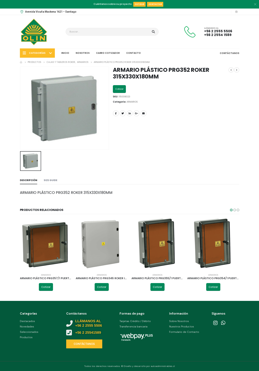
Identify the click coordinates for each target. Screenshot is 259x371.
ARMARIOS (132, 101)
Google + (136, 113)
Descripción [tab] (28, 180)
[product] (46, 244)
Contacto (133, 53)
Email (144, 113)
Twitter (123, 113)
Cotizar (139, 4)
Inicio (65, 53)
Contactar (155, 4)
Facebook (116, 113)
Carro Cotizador (108, 53)
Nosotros (83, 53)
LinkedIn (130, 113)
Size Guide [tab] (50, 180)
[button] (231, 210)
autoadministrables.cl (163, 366)
